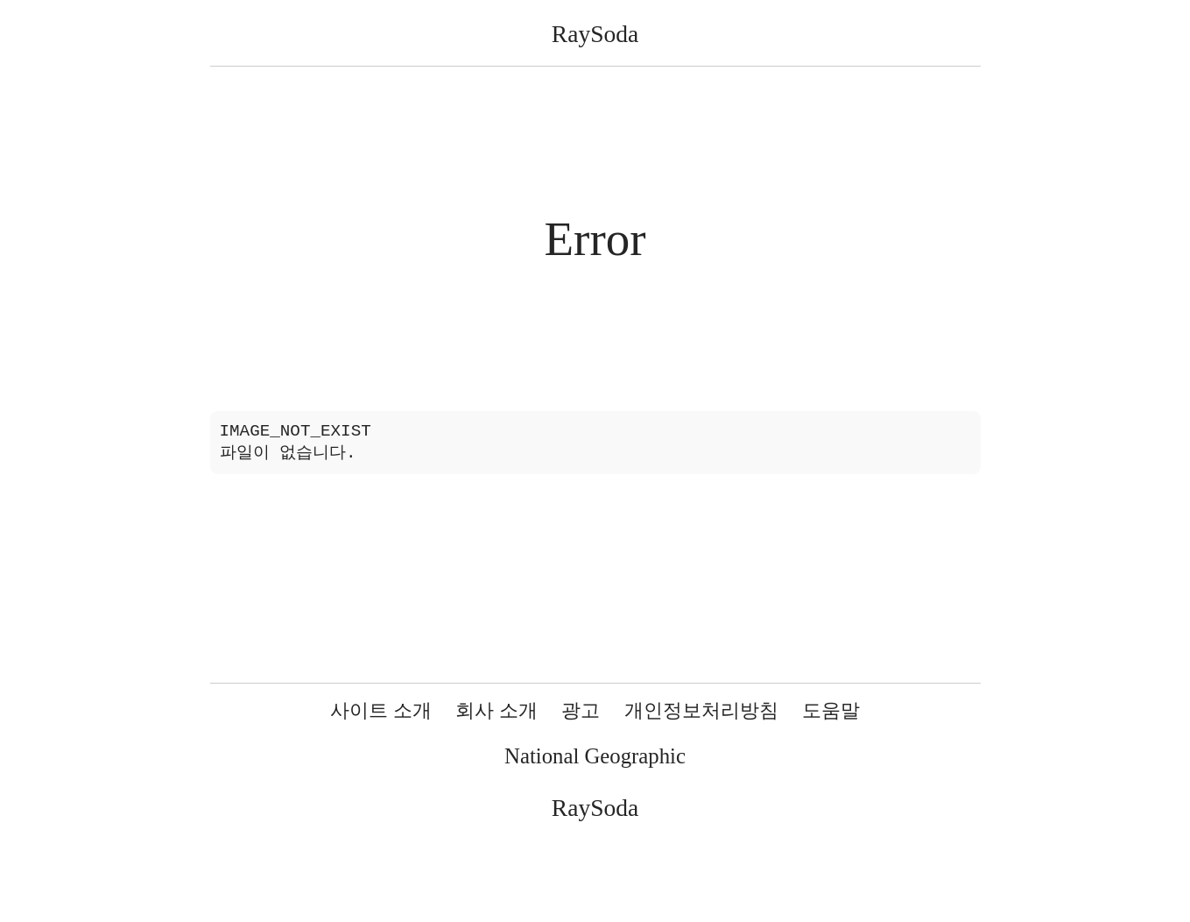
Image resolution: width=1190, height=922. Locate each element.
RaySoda (595, 33)
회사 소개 (496, 710)
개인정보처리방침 (701, 710)
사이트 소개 (381, 710)
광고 (580, 710)
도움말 (831, 710)
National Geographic (595, 756)
